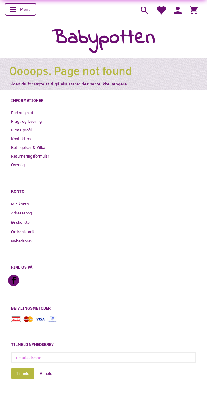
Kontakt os (21, 138)
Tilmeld (22, 373)
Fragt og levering (26, 121)
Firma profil (21, 129)
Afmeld (46, 373)
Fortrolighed (22, 112)
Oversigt (18, 164)
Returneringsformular (30, 156)
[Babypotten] (103, 38)
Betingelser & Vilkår (29, 147)
